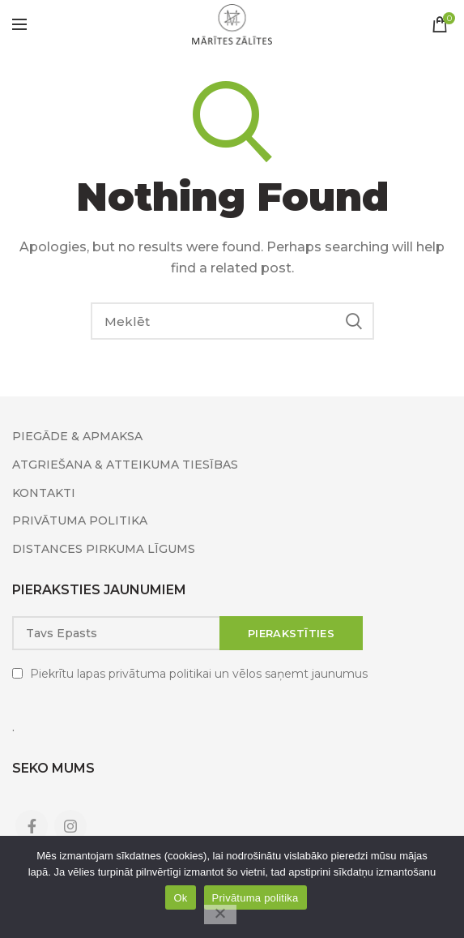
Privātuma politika (255, 898)
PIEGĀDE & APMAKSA (77, 436)
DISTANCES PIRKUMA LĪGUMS (103, 549)
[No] (220, 914)
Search (354, 321)
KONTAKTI (43, 493)
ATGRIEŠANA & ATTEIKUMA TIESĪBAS (125, 464)
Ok (180, 898)
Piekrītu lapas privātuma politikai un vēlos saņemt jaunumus (199, 673)
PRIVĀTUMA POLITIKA (79, 520)
